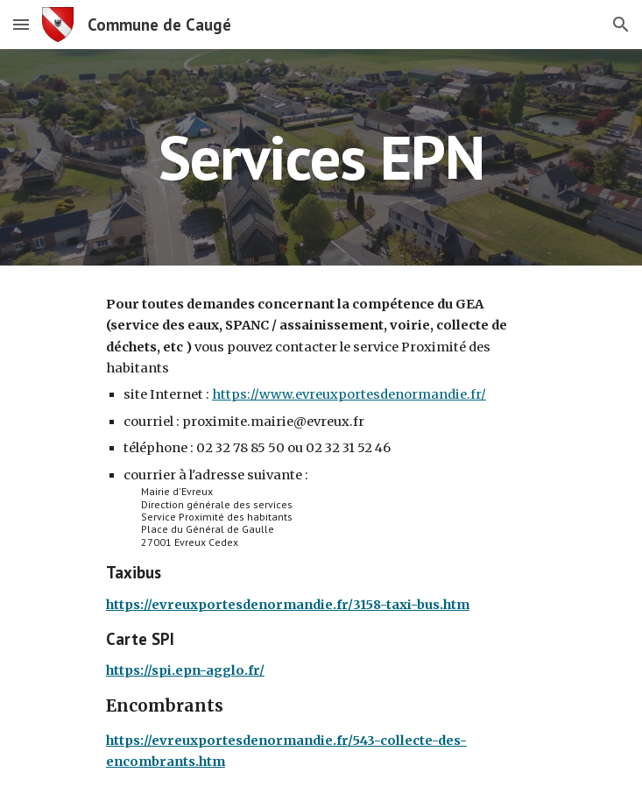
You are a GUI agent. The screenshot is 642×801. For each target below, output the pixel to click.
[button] (21, 24)
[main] (321, 157)
